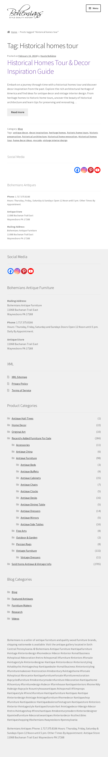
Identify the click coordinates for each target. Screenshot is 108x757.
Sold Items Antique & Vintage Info (31, 564)
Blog (20, 128)
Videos (15, 618)
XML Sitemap (19, 377)
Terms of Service (21, 390)
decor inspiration (38, 132)
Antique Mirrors (30, 517)
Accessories (23, 445)
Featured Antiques (22, 598)
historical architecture (34, 136)
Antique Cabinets (31, 478)
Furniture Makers (22, 605)
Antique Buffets (30, 471)
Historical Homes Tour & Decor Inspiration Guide (48, 67)
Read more (17, 112)
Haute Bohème (48, 55)
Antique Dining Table (33, 504)
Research (17, 612)
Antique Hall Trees (22, 418)
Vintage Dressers (30, 557)
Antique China (24, 451)
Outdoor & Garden (26, 537)
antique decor (20, 132)
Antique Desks (29, 497)
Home (14, 32)
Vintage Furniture (26, 550)
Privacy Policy (20, 383)
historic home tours (77, 132)
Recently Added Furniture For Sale (31, 438)
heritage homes (57, 132)
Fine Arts (21, 531)
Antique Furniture (26, 458)
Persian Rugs (23, 544)
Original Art (19, 431)
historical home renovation (62, 136)
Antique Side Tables (32, 524)
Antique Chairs (29, 484)
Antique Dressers (30, 511)
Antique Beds (28, 464)
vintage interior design (55, 140)
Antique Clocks (29, 491)
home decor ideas (22, 140)
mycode (37, 140)
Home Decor (19, 425)
